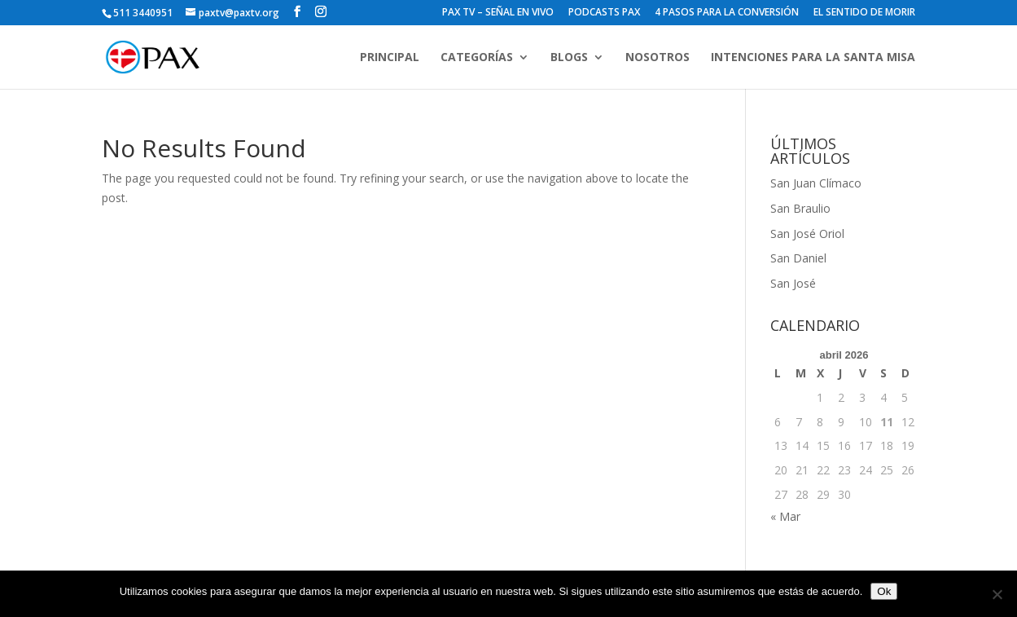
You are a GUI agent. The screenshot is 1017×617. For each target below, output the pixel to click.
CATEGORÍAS (477, 57)
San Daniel (798, 258)
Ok (884, 591)
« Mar (785, 516)
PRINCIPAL (389, 57)
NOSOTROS (657, 57)
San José (793, 283)
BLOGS (569, 57)
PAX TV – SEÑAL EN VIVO (498, 13)
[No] (997, 594)
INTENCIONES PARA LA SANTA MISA (813, 57)
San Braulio (800, 208)
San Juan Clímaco (815, 183)
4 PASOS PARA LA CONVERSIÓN (727, 13)
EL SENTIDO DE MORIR (864, 13)
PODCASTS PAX (604, 13)
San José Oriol (807, 233)
